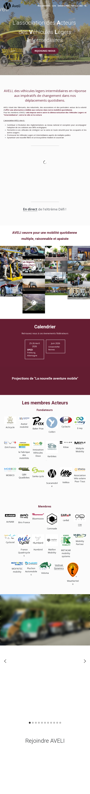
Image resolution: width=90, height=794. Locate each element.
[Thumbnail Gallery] (11, 263)
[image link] (12, 6)
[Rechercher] (85, 6)
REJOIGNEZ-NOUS (45, 50)
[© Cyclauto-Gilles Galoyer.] (56, 291)
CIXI (80, 524)
